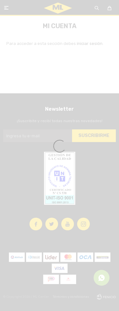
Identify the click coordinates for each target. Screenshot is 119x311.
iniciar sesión (89, 43)
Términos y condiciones (71, 297)
